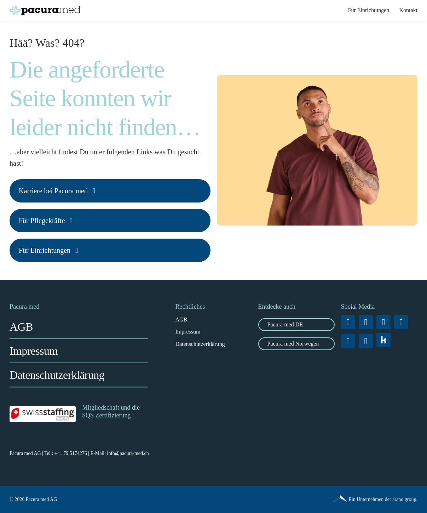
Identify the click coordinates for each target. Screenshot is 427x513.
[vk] (383, 340)
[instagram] (366, 322)
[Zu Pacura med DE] (296, 324)
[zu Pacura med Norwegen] (296, 343)
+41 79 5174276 (70, 453)
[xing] (401, 322)
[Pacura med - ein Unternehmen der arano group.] (317, 499)
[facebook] (348, 322)
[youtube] (366, 341)
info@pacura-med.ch (128, 453)
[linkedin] (383, 322)
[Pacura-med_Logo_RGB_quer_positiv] (45, 9)
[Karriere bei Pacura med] (110, 191)
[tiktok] (348, 341)
